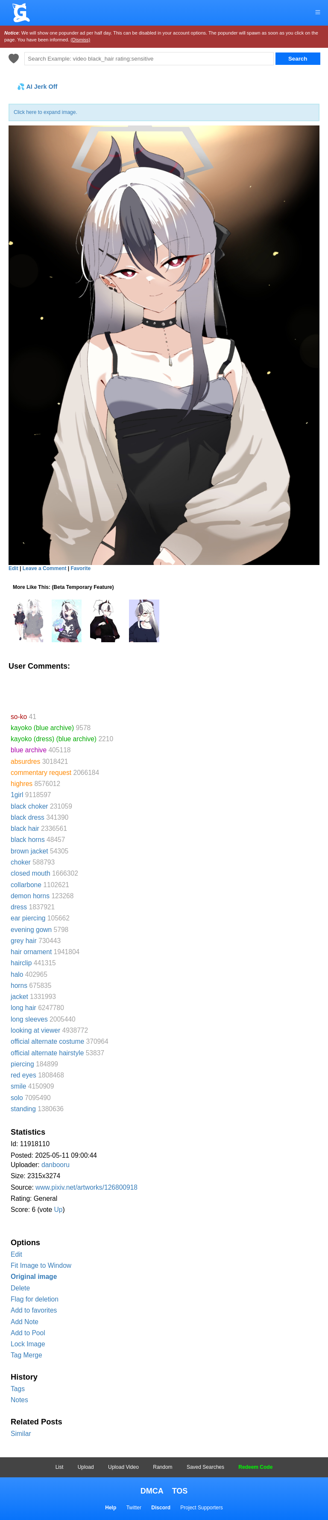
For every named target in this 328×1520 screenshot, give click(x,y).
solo (17, 1097)
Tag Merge (26, 1355)
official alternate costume (47, 1041)
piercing (22, 1064)
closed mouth (30, 873)
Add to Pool (28, 1333)
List (60, 1467)
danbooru (55, 1164)
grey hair (24, 940)
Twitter (133, 1508)
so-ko (19, 716)
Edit (16, 1254)
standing (23, 1108)
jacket (19, 996)
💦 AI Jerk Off (37, 86)
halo (17, 974)
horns (19, 985)
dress (19, 907)
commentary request (41, 772)
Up (58, 1209)
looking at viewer (35, 1030)
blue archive (29, 750)
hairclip (21, 963)
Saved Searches (205, 1467)
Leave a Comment (45, 568)
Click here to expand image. (45, 112)
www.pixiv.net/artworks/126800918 (86, 1187)
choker (21, 862)
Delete (20, 1288)
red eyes (23, 1075)
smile (18, 1086)
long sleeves (29, 1019)
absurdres (25, 761)
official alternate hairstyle (47, 1053)
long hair (23, 1007)
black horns (28, 839)
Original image (34, 1276)
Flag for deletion (35, 1299)
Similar (21, 1433)
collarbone (26, 884)
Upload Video (123, 1467)
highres (21, 783)
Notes (19, 1400)
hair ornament (31, 951)
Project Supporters (201, 1508)
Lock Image (28, 1344)
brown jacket (29, 851)
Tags (18, 1388)
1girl (17, 794)
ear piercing (28, 918)
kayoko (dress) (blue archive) (54, 739)
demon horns (30, 896)
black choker (29, 806)
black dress (27, 817)
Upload (86, 1467)
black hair (25, 828)
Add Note (24, 1321)
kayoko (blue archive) (42, 727)
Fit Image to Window (41, 1265)
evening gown (31, 929)
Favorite (80, 568)
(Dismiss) (80, 39)
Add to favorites (34, 1310)
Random (162, 1467)
